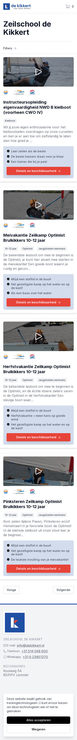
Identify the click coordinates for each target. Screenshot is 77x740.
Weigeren (38, 729)
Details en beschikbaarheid (38, 171)
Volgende (63, 590)
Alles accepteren (38, 720)
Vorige (11, 590)
